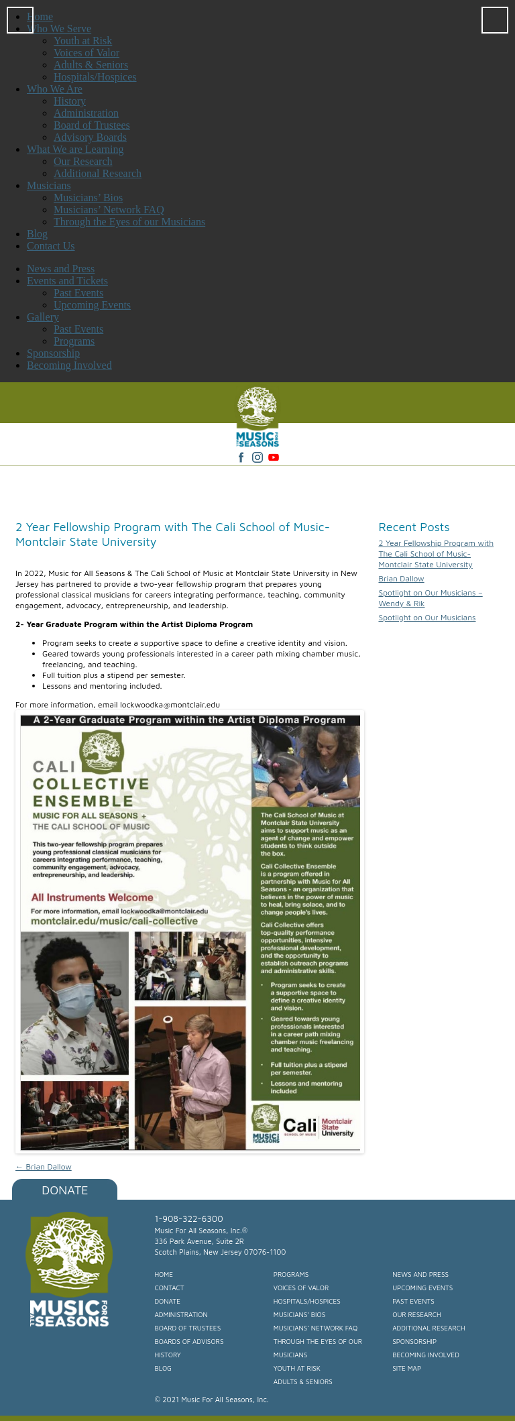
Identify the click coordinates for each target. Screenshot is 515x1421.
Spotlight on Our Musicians (426, 617)
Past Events (78, 292)
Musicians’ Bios (299, 1314)
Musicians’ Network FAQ (315, 1328)
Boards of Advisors (188, 1341)
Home (163, 1274)
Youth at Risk (297, 1368)
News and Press (61, 268)
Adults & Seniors (303, 1381)
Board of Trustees (187, 1328)
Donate (65, 1190)
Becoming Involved (69, 365)
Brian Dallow (43, 1166)
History (167, 1355)
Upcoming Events (92, 304)
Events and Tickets (67, 280)
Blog (163, 1368)
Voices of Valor (301, 1288)
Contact (169, 1288)
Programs (74, 341)
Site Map (406, 1368)
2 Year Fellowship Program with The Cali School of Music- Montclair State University (436, 553)
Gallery (43, 317)
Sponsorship (53, 353)
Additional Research (428, 1328)
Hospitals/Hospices (307, 1301)
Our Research (416, 1314)
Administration (180, 1314)
